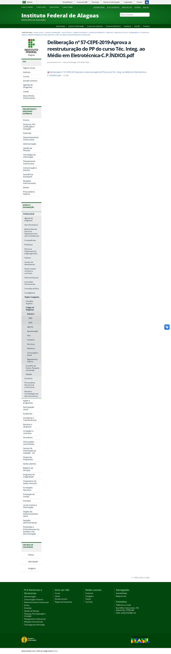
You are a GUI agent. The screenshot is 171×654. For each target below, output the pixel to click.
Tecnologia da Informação (34, 625)
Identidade (33, 561)
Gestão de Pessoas (31, 611)
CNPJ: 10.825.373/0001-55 (126, 613)
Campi (57, 596)
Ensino (27, 605)
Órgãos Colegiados (80, 32)
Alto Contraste (113, 7)
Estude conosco (61, 599)
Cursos (57, 593)
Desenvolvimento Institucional (36, 602)
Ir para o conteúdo (28, 7)
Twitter (145, 20)
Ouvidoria (127, 26)
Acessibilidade (98, 7)
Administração (30, 596)
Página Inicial (39, 32)
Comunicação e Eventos (33, 599)
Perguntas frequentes (63, 602)
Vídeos (31, 555)
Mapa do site (127, 7)
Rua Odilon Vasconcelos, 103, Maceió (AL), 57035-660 (127, 609)
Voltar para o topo (142, 577)
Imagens (32, 568)
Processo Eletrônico (113, 26)
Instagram (141, 20)
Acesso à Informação (76, 26)
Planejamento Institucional (35, 619)
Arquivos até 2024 (120, 32)
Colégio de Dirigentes (97, 32)
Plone (56, 651)
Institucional (67, 32)
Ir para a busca (55, 7)
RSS (148, 20)
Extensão (28, 608)
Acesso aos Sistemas (95, 26)
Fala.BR (137, 26)
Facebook (135, 20)
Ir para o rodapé (69, 7)
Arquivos (109, 32)
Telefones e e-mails (123, 605)
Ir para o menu (42, 7)
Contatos (146, 26)
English (146, 7)
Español (138, 7)
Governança (60, 26)
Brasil (30, 2)
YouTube (138, 20)
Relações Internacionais (33, 622)
